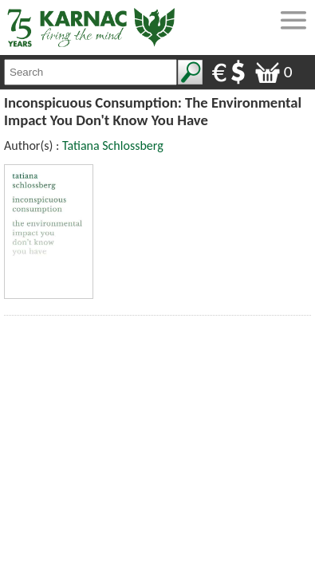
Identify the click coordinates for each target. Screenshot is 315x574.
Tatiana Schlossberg (112, 145)
